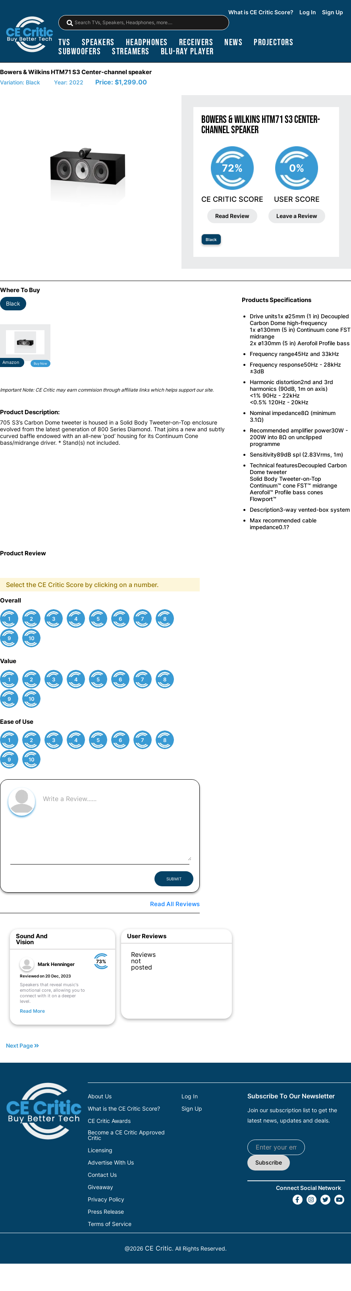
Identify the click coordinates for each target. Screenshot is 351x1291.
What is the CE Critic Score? (124, 1108)
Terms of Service (109, 1224)
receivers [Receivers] (196, 42)
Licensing (100, 1150)
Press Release (106, 1211)
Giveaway (100, 1187)
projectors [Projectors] (273, 42)
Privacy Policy (106, 1199)
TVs (64, 42)
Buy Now (40, 363)
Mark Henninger (56, 964)
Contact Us (102, 1175)
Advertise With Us (111, 1162)
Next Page (22, 1045)
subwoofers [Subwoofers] (79, 51)
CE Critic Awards (109, 1121)
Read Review (232, 215)
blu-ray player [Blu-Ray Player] (187, 51)
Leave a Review (296, 215)
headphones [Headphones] (147, 42)
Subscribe (268, 1162)
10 (32, 638)
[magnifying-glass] (69, 23)
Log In (307, 12)
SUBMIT (173, 878)
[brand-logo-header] (29, 35)
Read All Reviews (175, 904)
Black (211, 239)
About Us (100, 1096)
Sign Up (332, 12)
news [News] (233, 42)
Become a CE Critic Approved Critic (126, 1135)
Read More (32, 1011)
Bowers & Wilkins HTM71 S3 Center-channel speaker (76, 72)
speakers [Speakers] (98, 42)
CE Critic (158, 1248)
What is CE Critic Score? (260, 12)
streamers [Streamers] (131, 51)
